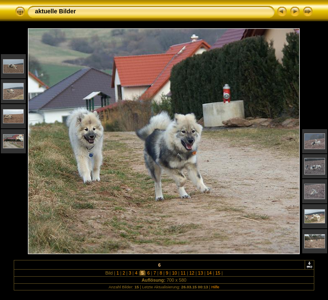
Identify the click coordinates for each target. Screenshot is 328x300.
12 (192, 272)
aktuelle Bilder (55, 11)
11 (183, 272)
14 (209, 272)
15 (217, 272)
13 (200, 272)
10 (174, 272)
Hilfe (215, 287)
